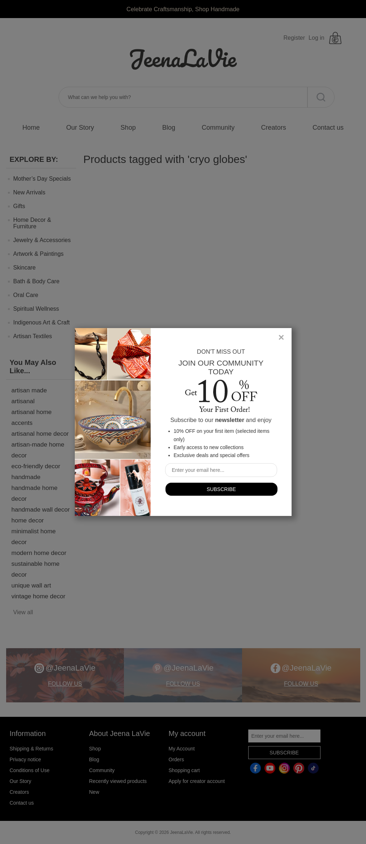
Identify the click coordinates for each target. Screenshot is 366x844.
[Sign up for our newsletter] (221, 470)
